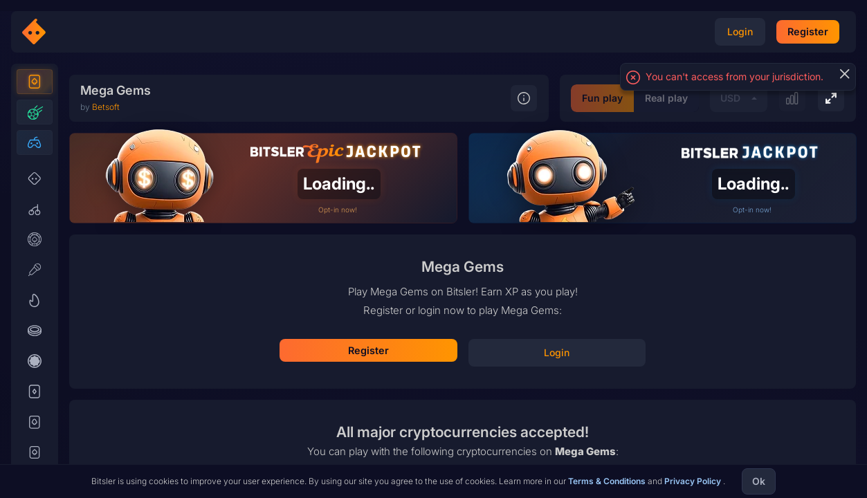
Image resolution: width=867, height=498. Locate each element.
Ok (758, 481)
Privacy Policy (693, 481)
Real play (550, 457)
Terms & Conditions (608, 481)
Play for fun (463, 368)
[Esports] (35, 167)
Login (462, 327)
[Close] (844, 74)
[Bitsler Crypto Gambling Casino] (74, 32)
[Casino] (35, 106)
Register (463, 287)
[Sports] (35, 136)
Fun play (486, 457)
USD (614, 457)
